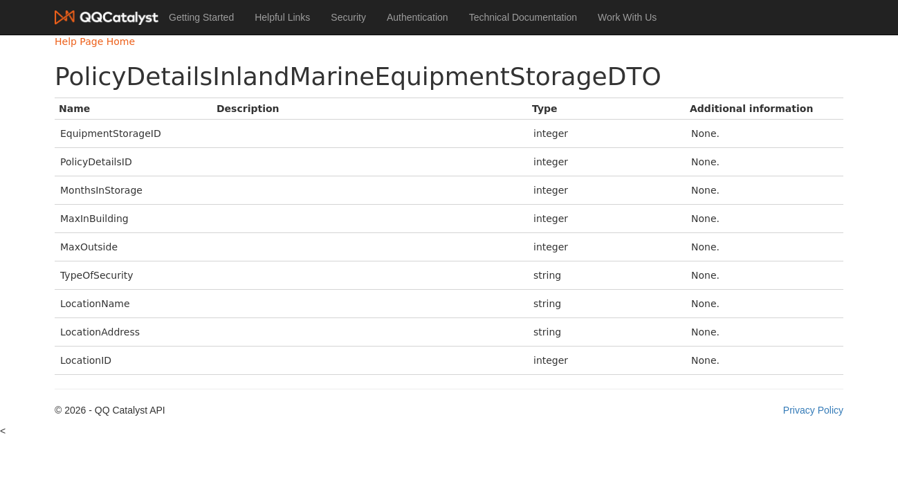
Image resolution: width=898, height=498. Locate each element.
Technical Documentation (523, 17)
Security (348, 17)
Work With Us (627, 17)
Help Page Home (95, 41)
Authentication (417, 17)
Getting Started (201, 17)
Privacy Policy (813, 410)
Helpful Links (282, 17)
